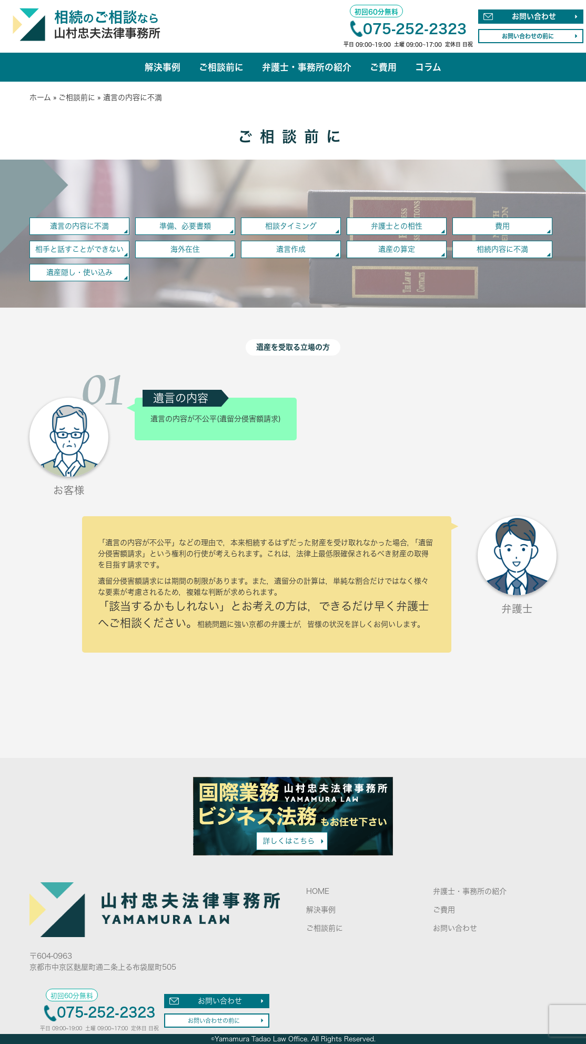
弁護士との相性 (396, 226)
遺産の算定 (396, 249)
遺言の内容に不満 (79, 226)
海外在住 (185, 249)
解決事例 (162, 67)
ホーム (40, 97)
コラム (428, 67)
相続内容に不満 (502, 249)
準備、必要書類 (185, 226)
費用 (502, 226)
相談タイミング (291, 226)
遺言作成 (291, 249)
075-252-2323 (415, 28)
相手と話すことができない (79, 249)
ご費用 (383, 67)
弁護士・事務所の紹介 (306, 67)
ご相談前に (221, 67)
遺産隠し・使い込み (79, 272)
